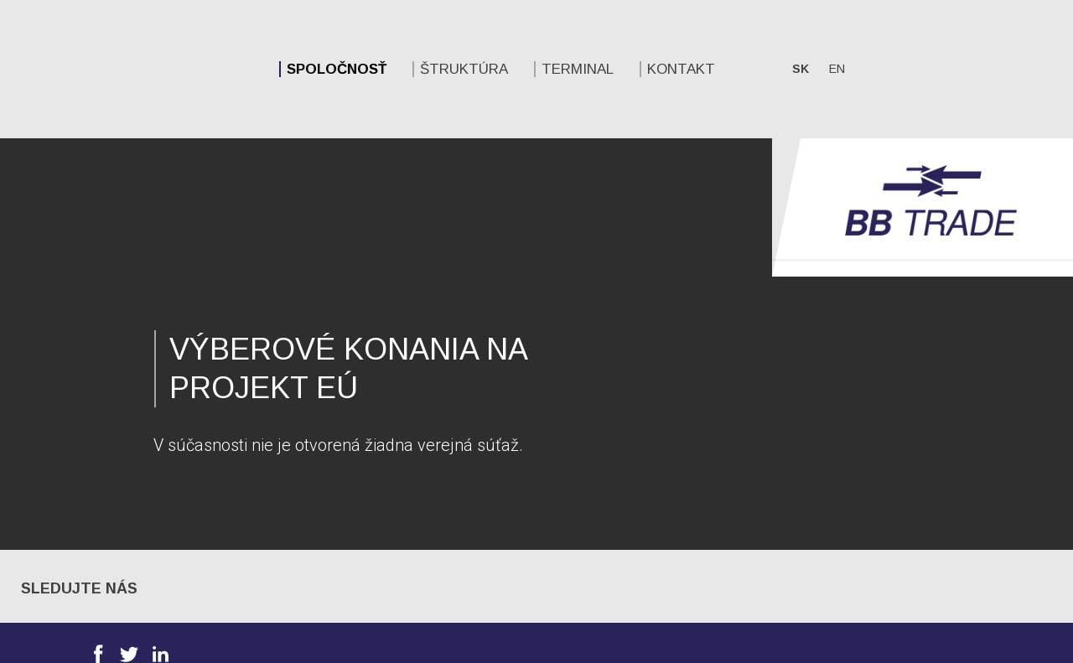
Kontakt (479, 69)
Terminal (376, 69)
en (635, 68)
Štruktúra (262, 69)
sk (598, 68)
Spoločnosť (134, 69)
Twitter (129, 515)
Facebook (98, 515)
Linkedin (160, 515)
